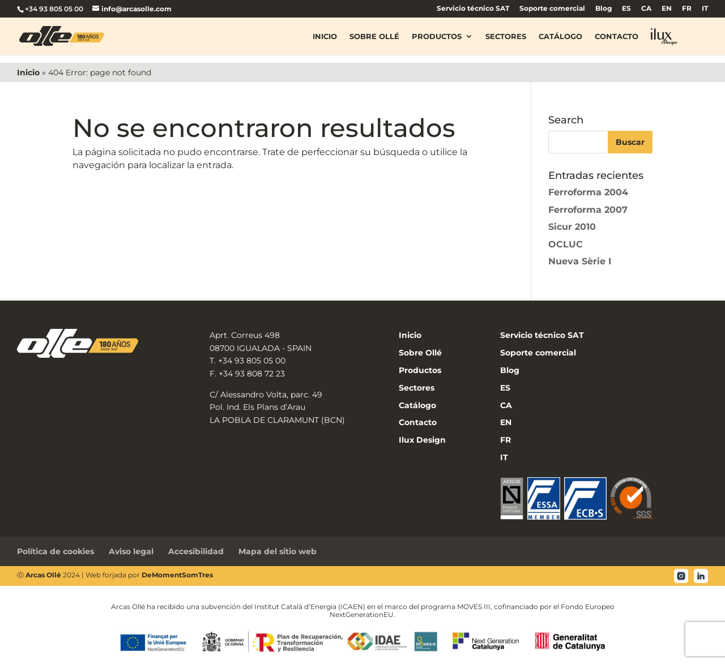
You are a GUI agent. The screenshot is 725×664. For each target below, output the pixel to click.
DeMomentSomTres (177, 575)
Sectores (505, 36)
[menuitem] (626, 11)
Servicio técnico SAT (473, 8)
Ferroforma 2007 (588, 209)
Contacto (616, 36)
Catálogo (560, 36)
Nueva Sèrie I (579, 261)
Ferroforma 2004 (588, 192)
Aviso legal (131, 551)
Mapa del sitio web (277, 551)
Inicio (325, 36)
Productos (437, 36)
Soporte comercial (552, 8)
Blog (603, 8)
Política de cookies (55, 551)
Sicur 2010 (572, 226)
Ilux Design (422, 440)
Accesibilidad (196, 551)
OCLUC (565, 244)
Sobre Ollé (374, 36)
